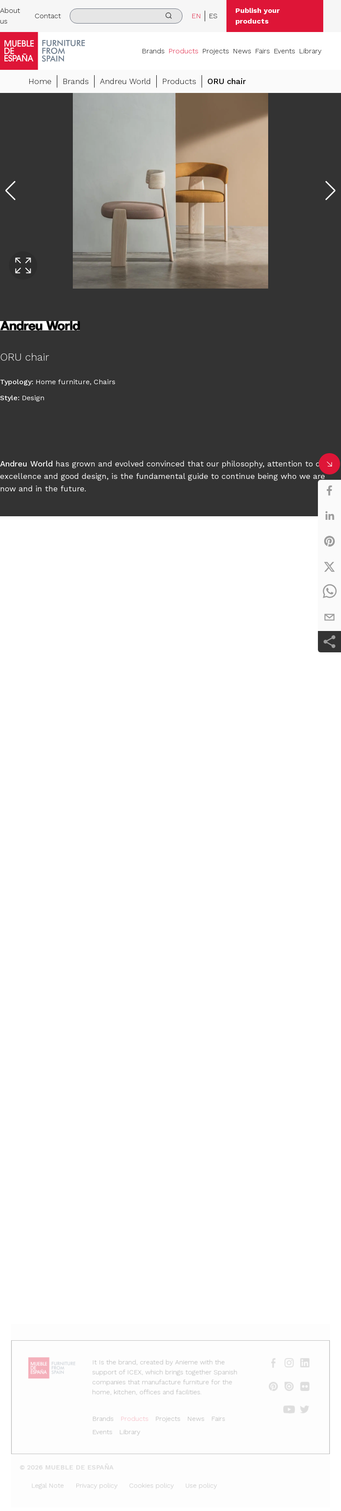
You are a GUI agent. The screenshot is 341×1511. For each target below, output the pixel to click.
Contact (48, 16)
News (242, 51)
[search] (126, 16)
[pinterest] (329, 541)
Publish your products (257, 15)
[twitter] (329, 566)
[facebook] (329, 490)
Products (183, 51)
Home (40, 81)
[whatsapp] (329, 592)
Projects (215, 51)
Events (284, 51)
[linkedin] (329, 515)
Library (310, 51)
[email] (329, 617)
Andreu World (125, 81)
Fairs (262, 51)
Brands (153, 51)
